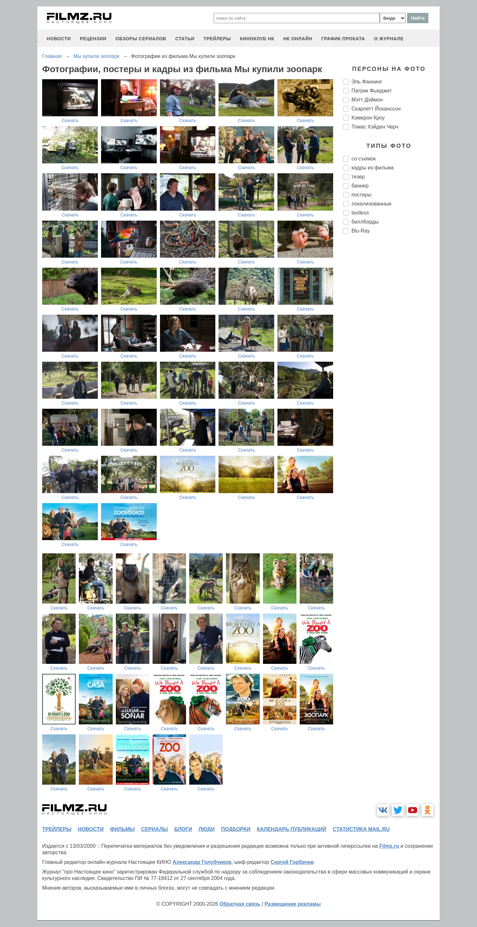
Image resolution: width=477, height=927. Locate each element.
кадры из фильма (372, 167)
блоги (183, 829)
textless (360, 212)
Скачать (70, 120)
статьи (184, 38)
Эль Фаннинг (366, 81)
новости (59, 38)
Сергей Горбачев (291, 862)
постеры (361, 194)
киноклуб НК (257, 38)
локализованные (371, 203)
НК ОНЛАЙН (297, 38)
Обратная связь (240, 904)
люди (207, 829)
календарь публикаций (291, 829)
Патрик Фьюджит (371, 90)
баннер (360, 185)
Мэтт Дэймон (367, 99)
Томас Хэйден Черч (374, 126)
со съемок (363, 158)
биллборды (365, 222)
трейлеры (217, 38)
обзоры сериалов (141, 38)
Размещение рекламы (293, 904)
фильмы (122, 829)
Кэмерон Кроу (368, 117)
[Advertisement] (391, 346)
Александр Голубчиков (202, 862)
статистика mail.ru (361, 829)
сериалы (154, 829)
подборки (235, 829)
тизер (358, 176)
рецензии (93, 38)
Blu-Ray (360, 231)
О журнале (389, 38)
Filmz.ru (389, 846)
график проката (343, 38)
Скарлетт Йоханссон (376, 108)
